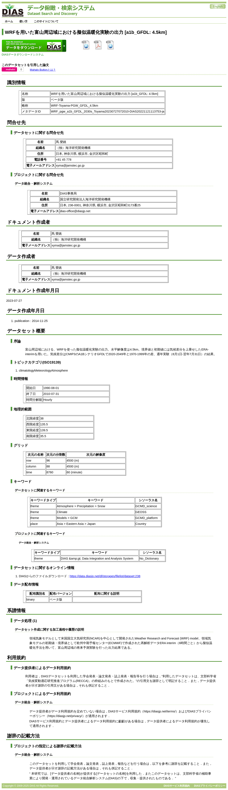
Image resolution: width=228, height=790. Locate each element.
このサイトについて (46, 21)
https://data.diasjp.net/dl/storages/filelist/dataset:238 (105, 576)
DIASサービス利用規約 (177, 785)
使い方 (23, 21)
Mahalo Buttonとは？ (43, 69)
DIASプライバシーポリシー (209, 785)
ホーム (9, 21)
